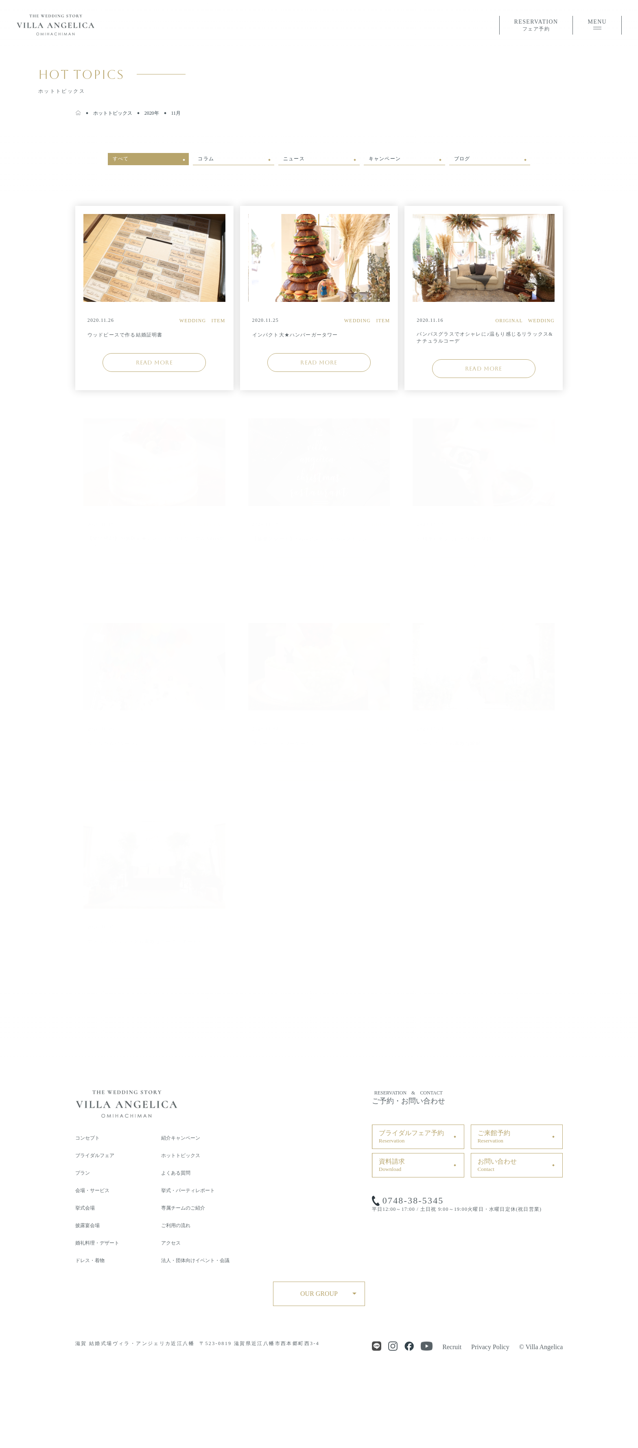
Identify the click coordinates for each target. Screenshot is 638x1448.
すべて (121, 159)
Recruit (451, 1346)
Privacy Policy (490, 1346)
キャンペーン (385, 159)
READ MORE (154, 362)
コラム (206, 159)
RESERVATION (536, 26)
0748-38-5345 (413, 1200)
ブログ (462, 159)
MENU (597, 24)
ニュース (294, 159)
